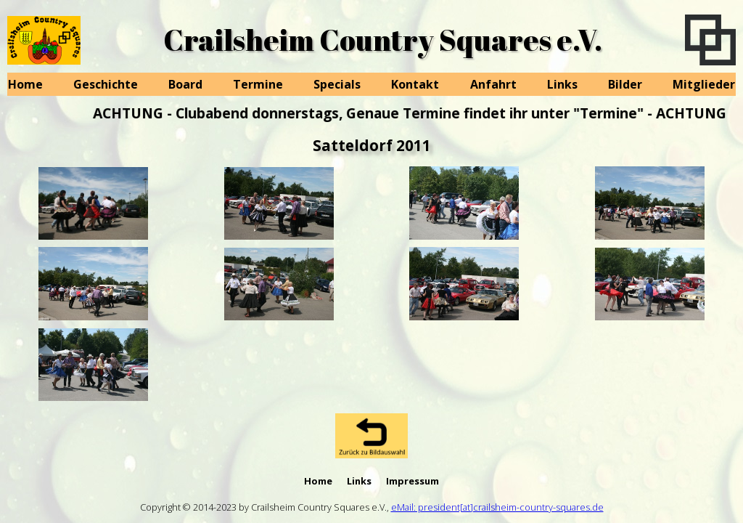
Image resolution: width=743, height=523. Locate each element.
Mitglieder (704, 84)
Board (185, 84)
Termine (258, 84)
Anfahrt (493, 84)
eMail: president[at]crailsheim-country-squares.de (497, 507)
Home (25, 84)
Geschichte (105, 84)
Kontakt (415, 84)
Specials (337, 84)
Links (562, 84)
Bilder (625, 84)
